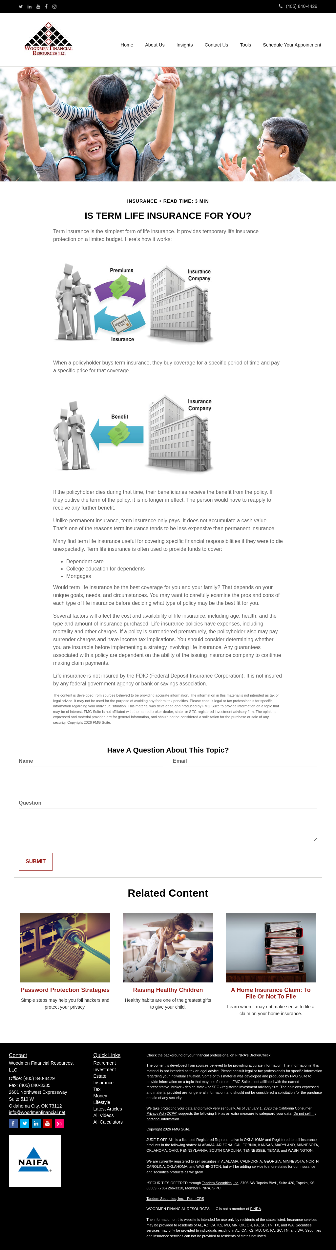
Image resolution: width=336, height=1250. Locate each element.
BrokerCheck (260, 1055)
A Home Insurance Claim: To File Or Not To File (271, 993)
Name (26, 761)
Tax (97, 1089)
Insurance (104, 1082)
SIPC (216, 1188)
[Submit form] (35, 862)
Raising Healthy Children (168, 990)
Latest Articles (108, 1108)
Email (180, 761)
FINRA (205, 1188)
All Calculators (108, 1122)
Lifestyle (102, 1102)
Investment (105, 1069)
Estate (100, 1076)
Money (100, 1095)
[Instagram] (54, 6)
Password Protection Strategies (65, 990)
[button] (155, 39)
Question (30, 803)
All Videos (104, 1115)
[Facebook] (46, 6)
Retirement (105, 1063)
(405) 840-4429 (298, 6)
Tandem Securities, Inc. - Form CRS (175, 1199)
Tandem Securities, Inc (220, 1183)
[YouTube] (38, 6)
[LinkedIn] (30, 6)
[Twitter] (21, 6)
